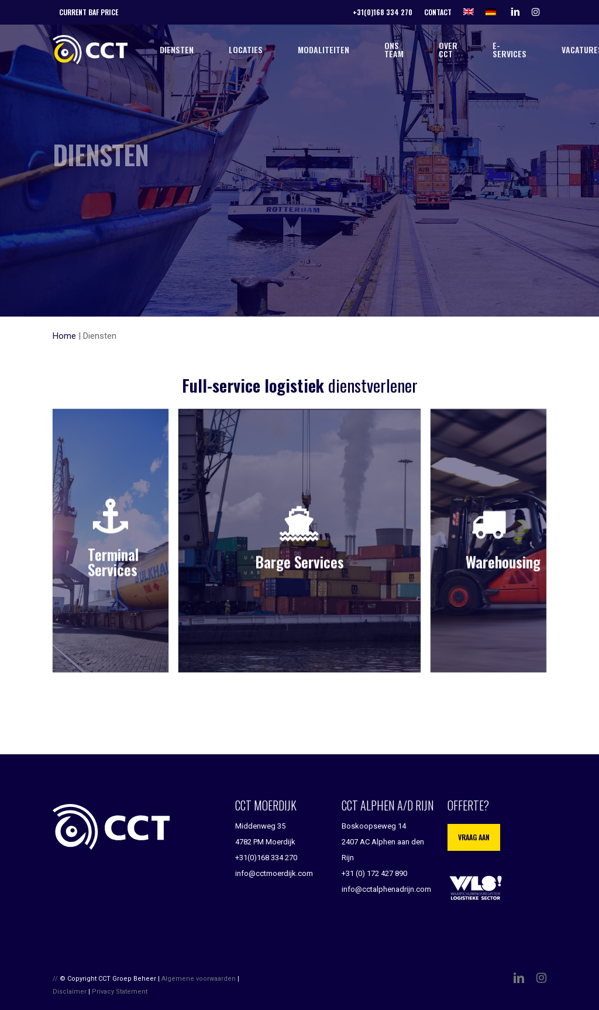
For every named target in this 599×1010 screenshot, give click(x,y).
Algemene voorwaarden (198, 978)
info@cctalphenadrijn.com (386, 889)
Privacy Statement (119, 991)
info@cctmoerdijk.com (274, 873)
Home (64, 336)
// (55, 978)
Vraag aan (474, 837)
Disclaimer (70, 991)
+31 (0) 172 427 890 (374, 873)
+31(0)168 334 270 (266, 857)
